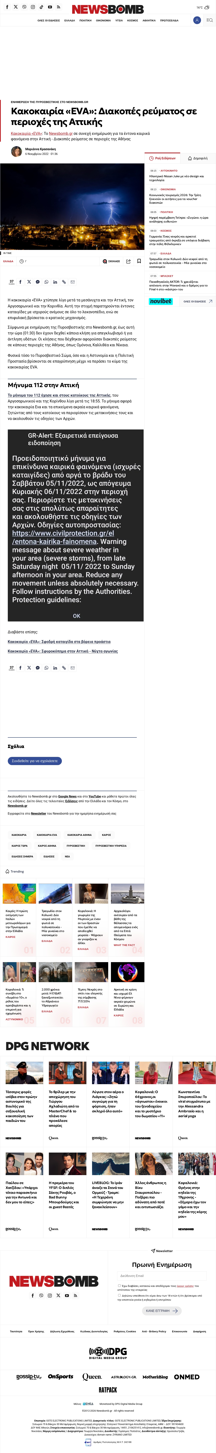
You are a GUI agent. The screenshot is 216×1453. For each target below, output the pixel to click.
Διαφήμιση (199, 1331)
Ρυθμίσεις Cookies (125, 1331)
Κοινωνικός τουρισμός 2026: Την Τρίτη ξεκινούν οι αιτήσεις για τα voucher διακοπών (175, 199)
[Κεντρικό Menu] (209, 20)
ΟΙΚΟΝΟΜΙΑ (103, 20)
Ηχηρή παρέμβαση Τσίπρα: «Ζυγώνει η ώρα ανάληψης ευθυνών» (178, 219)
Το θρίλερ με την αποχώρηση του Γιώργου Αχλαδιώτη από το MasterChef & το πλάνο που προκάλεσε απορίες (64, 1109)
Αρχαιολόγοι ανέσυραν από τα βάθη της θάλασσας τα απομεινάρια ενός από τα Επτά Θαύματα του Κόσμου (126, 925)
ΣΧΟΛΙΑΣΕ (111, 261)
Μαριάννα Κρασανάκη (40, 149)
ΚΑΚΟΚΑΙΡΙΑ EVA (47, 834)
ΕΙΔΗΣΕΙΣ (49, 856)
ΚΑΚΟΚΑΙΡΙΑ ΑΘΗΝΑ (80, 834)
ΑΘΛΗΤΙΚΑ (149, 20)
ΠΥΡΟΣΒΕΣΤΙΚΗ (76, 845)
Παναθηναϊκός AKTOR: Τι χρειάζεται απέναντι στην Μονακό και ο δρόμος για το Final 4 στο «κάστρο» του (178, 285)
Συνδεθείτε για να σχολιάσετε (35, 761)
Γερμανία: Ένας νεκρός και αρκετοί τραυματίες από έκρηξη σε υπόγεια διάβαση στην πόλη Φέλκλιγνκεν (179, 240)
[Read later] (139, 261)
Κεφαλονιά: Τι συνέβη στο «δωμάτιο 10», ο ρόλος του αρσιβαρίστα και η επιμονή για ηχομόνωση (18, 1001)
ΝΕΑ (67, 856)
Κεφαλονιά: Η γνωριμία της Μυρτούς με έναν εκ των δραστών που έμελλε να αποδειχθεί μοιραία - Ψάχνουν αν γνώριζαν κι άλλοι (90, 927)
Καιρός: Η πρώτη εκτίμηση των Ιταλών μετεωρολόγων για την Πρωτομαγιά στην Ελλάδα (18, 921)
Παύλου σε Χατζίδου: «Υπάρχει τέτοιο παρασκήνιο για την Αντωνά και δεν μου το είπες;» (22, 1192)
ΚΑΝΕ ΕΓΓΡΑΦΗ (162, 1310)
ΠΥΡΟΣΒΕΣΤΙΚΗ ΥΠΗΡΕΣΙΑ (111, 845)
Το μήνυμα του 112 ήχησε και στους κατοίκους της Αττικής (59, 395)
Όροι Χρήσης (36, 1331)
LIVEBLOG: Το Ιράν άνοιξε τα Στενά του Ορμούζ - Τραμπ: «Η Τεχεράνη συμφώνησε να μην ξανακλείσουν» (108, 1195)
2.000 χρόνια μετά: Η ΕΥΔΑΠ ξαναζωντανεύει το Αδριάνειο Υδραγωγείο (52, 997)
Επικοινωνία (179, 1331)
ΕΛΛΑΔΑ (69, 20)
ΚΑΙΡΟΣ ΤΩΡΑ (20, 845)
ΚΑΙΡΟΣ (106, 834)
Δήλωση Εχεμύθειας (62, 1331)
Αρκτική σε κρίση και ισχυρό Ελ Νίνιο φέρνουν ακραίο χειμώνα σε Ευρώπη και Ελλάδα (125, 999)
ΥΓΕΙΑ (119, 20)
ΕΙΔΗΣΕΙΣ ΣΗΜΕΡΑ (22, 856)
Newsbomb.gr (61, 133)
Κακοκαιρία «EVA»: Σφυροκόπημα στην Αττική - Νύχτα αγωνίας (63, 651)
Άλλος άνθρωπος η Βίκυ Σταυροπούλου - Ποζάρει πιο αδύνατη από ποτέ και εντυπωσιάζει (150, 1195)
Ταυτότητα (16, 1331)
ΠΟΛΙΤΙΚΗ (85, 20)
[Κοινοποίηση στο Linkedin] (55, 282)
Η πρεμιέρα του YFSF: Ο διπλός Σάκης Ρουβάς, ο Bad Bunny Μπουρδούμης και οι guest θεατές (64, 1195)
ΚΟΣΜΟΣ (132, 20)
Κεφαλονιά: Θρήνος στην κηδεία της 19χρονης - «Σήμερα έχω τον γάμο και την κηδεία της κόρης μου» (192, 1200)
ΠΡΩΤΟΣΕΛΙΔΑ (169, 20)
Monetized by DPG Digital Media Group (121, 1403)
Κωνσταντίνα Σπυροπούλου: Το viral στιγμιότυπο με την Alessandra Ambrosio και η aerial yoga (194, 1104)
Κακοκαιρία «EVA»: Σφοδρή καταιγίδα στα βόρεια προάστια (59, 642)
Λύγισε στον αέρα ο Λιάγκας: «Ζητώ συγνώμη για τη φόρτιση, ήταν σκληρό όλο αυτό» (108, 1101)
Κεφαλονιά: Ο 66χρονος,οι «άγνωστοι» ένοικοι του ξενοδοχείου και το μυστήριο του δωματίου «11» (151, 1104)
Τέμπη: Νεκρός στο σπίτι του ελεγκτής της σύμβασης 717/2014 (90, 995)
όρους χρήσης (185, 1285)
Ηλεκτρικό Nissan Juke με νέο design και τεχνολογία (176, 178)
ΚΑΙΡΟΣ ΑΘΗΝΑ (47, 845)
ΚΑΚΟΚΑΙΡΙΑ (19, 834)
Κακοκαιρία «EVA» (26, 133)
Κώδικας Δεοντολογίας (94, 1331)
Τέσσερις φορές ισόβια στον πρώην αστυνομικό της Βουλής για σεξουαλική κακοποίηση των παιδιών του (21, 1106)
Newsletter (38, 813)
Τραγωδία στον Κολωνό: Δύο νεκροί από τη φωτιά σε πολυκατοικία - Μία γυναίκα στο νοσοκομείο (53, 923)
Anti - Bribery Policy (154, 1331)
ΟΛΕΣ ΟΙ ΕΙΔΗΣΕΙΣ (48, 20)
